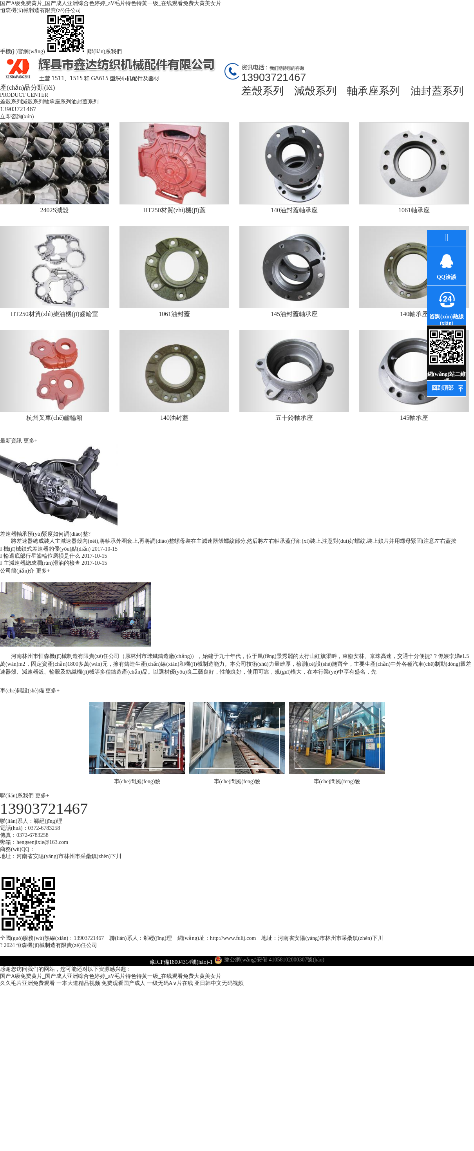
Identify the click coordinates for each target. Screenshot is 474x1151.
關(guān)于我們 (72, 12)
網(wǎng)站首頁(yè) (26, 18)
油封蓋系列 (437, 91)
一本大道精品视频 (78, 983)
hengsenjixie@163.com (42, 842)
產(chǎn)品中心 (119, 12)
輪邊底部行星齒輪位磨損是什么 (53, 556)
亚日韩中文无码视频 (219, 983)
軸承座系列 (373, 91)
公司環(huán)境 (213, 12)
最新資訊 (166, 12)
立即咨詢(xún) (17, 116)
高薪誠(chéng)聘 (354, 18)
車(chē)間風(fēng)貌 (308, 18)
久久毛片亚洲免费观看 (27, 983)
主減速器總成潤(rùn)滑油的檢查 (53, 563)
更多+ (31, 441)
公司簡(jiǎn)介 (18, 571)
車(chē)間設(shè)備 (22, 691)
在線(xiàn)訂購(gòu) (401, 18)
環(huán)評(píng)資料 (260, 18)
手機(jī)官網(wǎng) (43, 51)
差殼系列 (262, 91)
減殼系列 (315, 91)
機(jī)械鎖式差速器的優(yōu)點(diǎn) (59, 549)
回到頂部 (443, 388)
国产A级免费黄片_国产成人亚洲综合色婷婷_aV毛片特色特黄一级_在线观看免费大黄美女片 (110, 976)
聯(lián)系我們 (104, 51)
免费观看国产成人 (123, 983)
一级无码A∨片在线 (170, 983)
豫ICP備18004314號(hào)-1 (181, 962)
